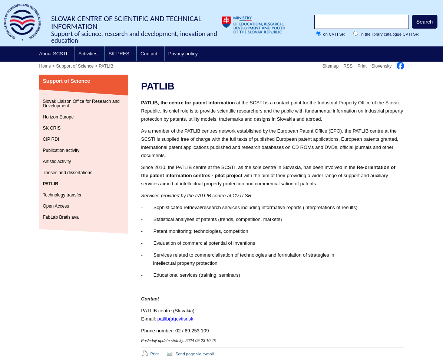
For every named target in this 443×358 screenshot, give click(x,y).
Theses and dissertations (67, 172)
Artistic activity (57, 161)
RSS (348, 66)
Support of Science (74, 66)
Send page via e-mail (194, 354)
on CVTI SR (334, 34)
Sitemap (330, 66)
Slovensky (381, 66)
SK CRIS (52, 128)
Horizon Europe (58, 117)
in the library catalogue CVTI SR (389, 34)
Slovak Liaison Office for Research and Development (81, 103)
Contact (148, 53)
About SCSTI (53, 53)
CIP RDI (51, 139)
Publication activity (61, 150)
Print (362, 66)
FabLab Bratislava (61, 217)
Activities (87, 53)
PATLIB (106, 66)
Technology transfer (62, 195)
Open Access (56, 206)
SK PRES (119, 53)
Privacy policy (183, 53)
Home (45, 66)
